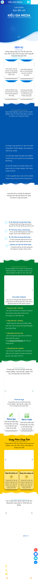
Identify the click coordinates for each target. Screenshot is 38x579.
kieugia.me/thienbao (16, 341)
